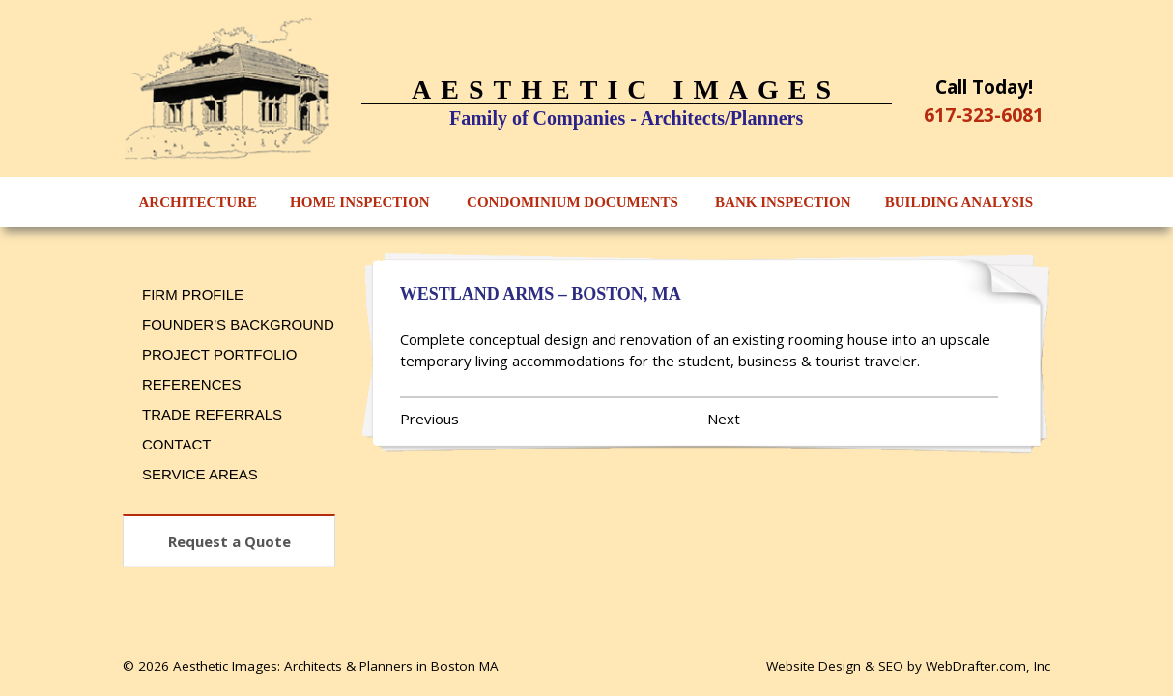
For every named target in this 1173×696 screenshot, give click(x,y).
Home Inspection (360, 202)
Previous (429, 418)
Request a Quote (229, 541)
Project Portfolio (219, 354)
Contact (176, 444)
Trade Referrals (212, 414)
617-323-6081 (984, 115)
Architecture (198, 202)
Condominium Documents (572, 202)
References (192, 384)
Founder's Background (238, 324)
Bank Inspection (782, 202)
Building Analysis (959, 202)
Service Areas (200, 474)
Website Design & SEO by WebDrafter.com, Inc (908, 666)
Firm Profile (192, 294)
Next (723, 418)
